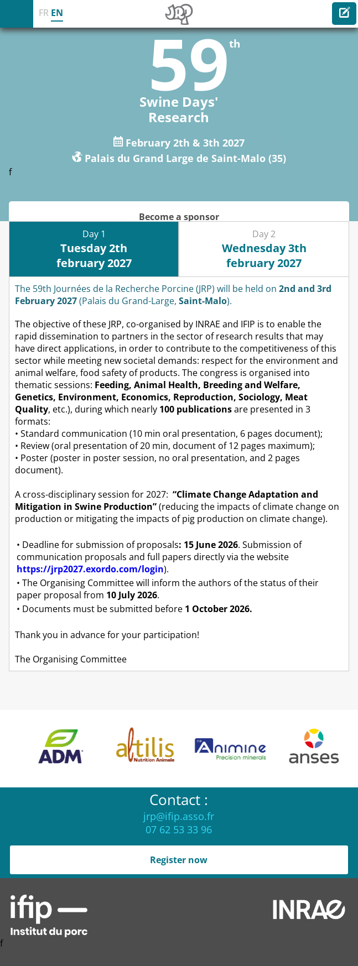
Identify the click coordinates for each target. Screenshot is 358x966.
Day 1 (94, 249)
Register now (178, 860)
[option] (55, 748)
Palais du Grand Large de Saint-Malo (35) (185, 158)
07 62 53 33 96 (179, 829)
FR (44, 13)
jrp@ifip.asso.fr (178, 816)
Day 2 (264, 249)
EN (57, 13)
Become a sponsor (179, 217)
